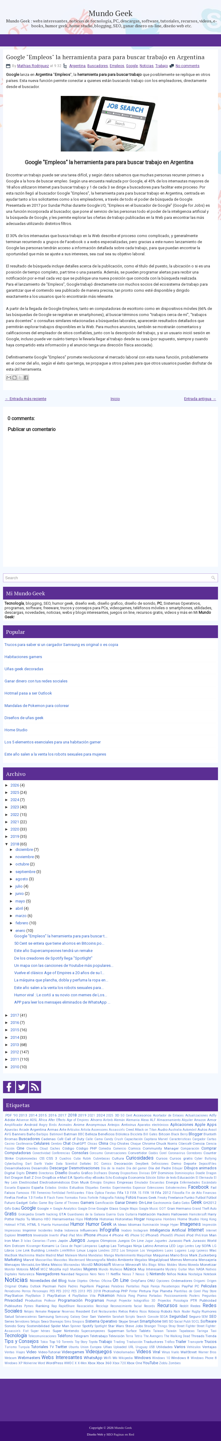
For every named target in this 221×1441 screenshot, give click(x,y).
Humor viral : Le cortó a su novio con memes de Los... (60, 995)
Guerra (111, 1214)
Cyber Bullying (205, 1159)
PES (52, 1291)
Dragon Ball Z (22, 1177)
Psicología (181, 1301)
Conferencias (61, 1153)
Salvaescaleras (26, 1317)
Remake (41, 1312)
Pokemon (106, 1295)
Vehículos (194, 1347)
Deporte (190, 1163)
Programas (94, 1300)
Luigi (191, 1250)
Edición (151, 1178)
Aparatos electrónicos (153, 1125)
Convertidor (137, 1153)
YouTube (150, 1363)
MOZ (44, 1269)
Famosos (22, 1193)
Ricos (143, 1312)
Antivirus (128, 1125)
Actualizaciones (196, 1115)
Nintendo (158, 1274)
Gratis (11, 1214)
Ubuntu (74, 1347)
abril (19, 908)
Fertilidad (58, 1193)
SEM (205, 1317)
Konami (48, 1246)
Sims (67, 1322)
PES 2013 (78, 1291)
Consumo (96, 1153)
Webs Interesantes (61, 1357)
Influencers (89, 1230)
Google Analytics (65, 1209)
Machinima (26, 1255)
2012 (15, 1052)
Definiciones (160, 1164)
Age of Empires (78, 1120)
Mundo (103, 1269)
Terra (129, 1336)
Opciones (163, 1281)
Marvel (28, 1260)
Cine (20, 1148)
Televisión (117, 1336)
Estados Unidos (56, 1188)
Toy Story (81, 1342)
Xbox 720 (119, 1363)
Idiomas (134, 1224)
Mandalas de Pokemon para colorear (37, 705)
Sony (21, 1326)
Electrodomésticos (55, 1182)
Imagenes (190, 1224)
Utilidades (164, 1347)
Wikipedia (126, 1358)
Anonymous (96, 1125)
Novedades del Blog (48, 1280)
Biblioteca (122, 1134)
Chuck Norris (166, 1143)
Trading (119, 1342)
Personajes (40, 1291)
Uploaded (120, 1347)
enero (20, 930)
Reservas (68, 1312)
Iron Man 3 (14, 1241)
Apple (200, 1124)
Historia (91, 1219)
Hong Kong (208, 1219)
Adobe (10, 1120)
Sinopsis (78, 1322)
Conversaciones (115, 1153)
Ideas (122, 1224)
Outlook (35, 1286)
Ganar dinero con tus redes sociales (36, 681)
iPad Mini (76, 1235)
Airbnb (108, 1120)
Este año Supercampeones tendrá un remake (53, 950)
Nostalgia (195, 1274)
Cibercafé (185, 1144)
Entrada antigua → (200, 398)
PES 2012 (63, 1291)
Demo (176, 1163)
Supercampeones (93, 1331)
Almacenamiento (168, 1120)
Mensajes (12, 1265)
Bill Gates (150, 1134)
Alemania (133, 1120)
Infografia (109, 1230)
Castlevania (24, 1144)
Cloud (44, 1148)
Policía (121, 1296)
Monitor (10, 1269)
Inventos (24, 1235)
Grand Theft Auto (204, 1209)
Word (41, 1363)
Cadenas (48, 1139)
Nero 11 (103, 1274)
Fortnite (93, 1198)
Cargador (199, 1139)
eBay (88, 1178)
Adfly (212, 1115)
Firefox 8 (40, 1198)
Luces (169, 1250)
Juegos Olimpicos (101, 1241)
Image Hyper (169, 1225)
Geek (196, 1202)
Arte (62, 1129)
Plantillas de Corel (187, 1291)
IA (115, 1224)
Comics (134, 1148)
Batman (70, 1134)
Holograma (154, 1219)
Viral (156, 1352)
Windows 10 (161, 1358)
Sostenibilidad (38, 1326)
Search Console (148, 1317)
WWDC (69, 1363)
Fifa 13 (123, 1193)
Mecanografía (96, 1260)
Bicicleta (136, 1134)
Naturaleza (26, 1274)
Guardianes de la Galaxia (86, 1214)
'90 (15, 1115)
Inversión (40, 1235)
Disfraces (100, 1173)
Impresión (209, 1225)
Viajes (20, 1352)
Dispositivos (129, 1173)
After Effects (57, 1120)
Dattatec (85, 1164)
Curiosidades (140, 1158)
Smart (134, 1321)
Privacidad (14, 1300)
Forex (59, 1198)
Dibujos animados (200, 1168)
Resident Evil (86, 1311)
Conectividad (41, 1153)
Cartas (211, 1139)
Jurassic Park (179, 1241)
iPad (63, 1235)
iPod (189, 1235)
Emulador (141, 1182)
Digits (20, 1173)
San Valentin (100, 1316)
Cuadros (65, 1159)
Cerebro (56, 1144)
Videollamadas (124, 1352)
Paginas (102, 1286)
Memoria (190, 1260)
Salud (9, 1316)
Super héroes (40, 1331)
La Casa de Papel (68, 1246)
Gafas (33, 1203)
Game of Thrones (66, 1203)
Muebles (76, 1269)
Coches (55, 1148)
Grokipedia (26, 1214)
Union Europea (91, 1347)
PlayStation (14, 1295)
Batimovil (56, 1134)
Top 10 (54, 1342)
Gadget (22, 1203)
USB (152, 1347)
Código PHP (86, 1148)
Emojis (96, 1182)
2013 (15, 1044)
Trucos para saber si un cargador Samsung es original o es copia (61, 644)
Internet (196, 1230)
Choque (135, 1144)
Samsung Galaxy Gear (71, 1317)
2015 (15, 1030)
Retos (123, 1311)
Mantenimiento (125, 1255)
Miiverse (118, 1265)
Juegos (77, 1240)
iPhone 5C (137, 1235)
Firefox (10, 1197)
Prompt (111, 1301)
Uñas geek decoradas (24, 669)
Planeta (166, 1291)
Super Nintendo (66, 1331)
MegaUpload (158, 1260)
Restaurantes (108, 1312)
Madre (40, 1255)
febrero (21, 923)
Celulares (42, 1143)
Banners (19, 1134)
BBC (81, 1134)
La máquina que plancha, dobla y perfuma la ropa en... (61, 980)
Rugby (196, 1312)
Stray (172, 1326)
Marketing (13, 1259)
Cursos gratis (181, 1158)
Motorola (22, 1269)
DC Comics (103, 1164)
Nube (72, 1281)
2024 (15, 799)
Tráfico (169, 1342)
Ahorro (96, 1120)
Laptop (104, 1246)
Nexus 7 (128, 1274)
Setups (35, 1322)
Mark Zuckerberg (202, 1255)
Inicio (115, 398)
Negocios (82, 1274)
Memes (176, 1260)
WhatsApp (93, 1357)
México (56, 1265)
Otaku (23, 1286)
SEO (212, 1316)
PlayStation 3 (35, 1296)
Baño (31, 1134)
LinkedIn (52, 1250)
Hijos (79, 1219)
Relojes (29, 1312)
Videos (143, 1351)
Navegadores (48, 1274)
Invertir (54, 1235)
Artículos (73, 1130)
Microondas (71, 1265)
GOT (162, 1209)
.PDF (8, 1115)
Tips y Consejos (22, 1341)
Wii (114, 1358)
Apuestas (11, 1130)
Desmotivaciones (84, 1168)
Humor (77, 1224)
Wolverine (30, 1363)
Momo (182, 1265)
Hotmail (10, 1225)
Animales (65, 1125)
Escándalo (209, 1182)
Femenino (43, 1193)
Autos (202, 1129)
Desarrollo (39, 1168)
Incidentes (45, 1230)
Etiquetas (92, 1188)
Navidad (67, 1274)
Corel (163, 1153)
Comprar (208, 1148)
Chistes (123, 1143)
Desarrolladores (17, 1168)
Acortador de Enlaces (168, 1115)
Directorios (46, 1173)
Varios (179, 1346)
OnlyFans (138, 1281)
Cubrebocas (101, 1159)
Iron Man (209, 1235)
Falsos (10, 1193)
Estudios (77, 1187)
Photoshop (111, 1291)
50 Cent (126, 1115)
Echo (109, 1178)
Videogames (73, 1352)
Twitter (61, 1346)
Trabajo (161, 66)
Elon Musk (80, 1182)
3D (117, 1115)
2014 (15, 1037)
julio (19, 886)
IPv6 (198, 1235)
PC (197, 1286)
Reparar (54, 1311)
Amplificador (14, 1125)
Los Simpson (129, 1250)
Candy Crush (113, 1139)
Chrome (148, 1143)
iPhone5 (152, 1235)
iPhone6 (179, 1235)
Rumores (209, 1311)
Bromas (11, 1139)
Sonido (10, 1326)
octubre (22, 864)
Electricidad (28, 1182)
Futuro (10, 1203)
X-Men (82, 1363)
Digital (10, 1173)
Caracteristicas (180, 1139)
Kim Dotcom (15, 1246)
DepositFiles (207, 1164)
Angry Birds (48, 1125)
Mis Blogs (149, 1265)
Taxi (213, 1331)
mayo (20, 901)
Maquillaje (144, 1255)
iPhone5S (166, 1235)
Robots (166, 1311)
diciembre (24, 849)
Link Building (34, 1250)
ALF (153, 1120)
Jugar (149, 1241)
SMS (165, 1322)
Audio (162, 1129)
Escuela (10, 1188)
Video (31, 1352)
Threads (197, 1336)
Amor (211, 1120)
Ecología (120, 1177)
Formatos (71, 1198)
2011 (15, 1059)
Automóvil (190, 1130)
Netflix (116, 1274)
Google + (44, 1208)
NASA (200, 1269)
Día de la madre (113, 1168)
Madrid (51, 1255)
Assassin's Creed (121, 1130)
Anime (78, 1125)
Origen (211, 1281)
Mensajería (207, 1260)
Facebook (198, 1187)
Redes (195, 1306)
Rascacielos (85, 1306)
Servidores (22, 1322)
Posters (194, 1296)
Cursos (161, 1158)
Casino (10, 1144)
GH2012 (209, 1203)
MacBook (11, 1255)
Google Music (148, 1209)
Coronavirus (176, 1153)
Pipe (155, 1291)
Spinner (75, 1326)
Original (10, 1286)
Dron (38, 1178)
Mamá (82, 1255)
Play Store (209, 1291)
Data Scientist (66, 1164)
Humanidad (60, 1225)
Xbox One (134, 1363)
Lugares (181, 1250)
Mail (60, 1255)
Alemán (119, 1120)
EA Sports (76, 1177)
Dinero (31, 1173)
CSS (41, 1159)
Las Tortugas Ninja (126, 1246)
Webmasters (29, 1357)
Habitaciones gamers (23, 656)
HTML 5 (33, 1224)
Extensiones (155, 1188)
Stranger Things (155, 1326)
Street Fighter (186, 1326)
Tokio (44, 1342)
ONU (151, 1281)
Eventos (105, 1188)
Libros (9, 1250)
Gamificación (104, 1203)
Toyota (93, 1342)
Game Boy (46, 1203)
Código (68, 1148)
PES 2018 (94, 1291)
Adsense (22, 1120)
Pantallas (133, 1286)
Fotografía (106, 1198)
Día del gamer (136, 1168)
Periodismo (12, 1291)
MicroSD (87, 1265)
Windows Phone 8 (203, 1358)
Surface (131, 1331)
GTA (62, 1214)
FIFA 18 (148, 1193)
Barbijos (42, 1134)
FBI (33, 1193)
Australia (175, 1130)
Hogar (139, 1219)
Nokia (182, 1274)
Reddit (184, 1306)
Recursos (167, 1305)
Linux (81, 1250)
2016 (15, 1022)
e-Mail (62, 1177)
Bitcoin (164, 1134)
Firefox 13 (24, 1197)
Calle (89, 1139)
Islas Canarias (35, 1241)
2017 (15, 1015)
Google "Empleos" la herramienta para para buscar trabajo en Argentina (105, 57)
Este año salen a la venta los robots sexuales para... (59, 987)
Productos (33, 1300)
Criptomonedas (26, 1159)
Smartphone (150, 1321)
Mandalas (95, 1255)
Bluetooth (209, 1134)
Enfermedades (190, 1182)
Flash (51, 1198)
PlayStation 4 (58, 1295)
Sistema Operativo (101, 1321)
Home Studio (16, 730)
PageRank (87, 1286)
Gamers (87, 1202)
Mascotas (60, 1260)
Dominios (166, 1173)
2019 (15, 836)
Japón (63, 1241)
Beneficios (106, 1134)
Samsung (46, 1316)
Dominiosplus (184, 1173)
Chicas (92, 1144)
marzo (21, 915)
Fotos (131, 1197)
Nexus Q (141, 1274)
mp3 (65, 1269)
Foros (83, 1198)
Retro (133, 1311)
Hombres (169, 1219)
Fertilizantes (75, 1193)
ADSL (33, 1120)
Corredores (194, 1153)
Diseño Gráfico (81, 1173)
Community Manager (161, 1148)
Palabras (117, 1286)
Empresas (125, 1182)
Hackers (163, 1214)
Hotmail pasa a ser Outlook (28, 693)
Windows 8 (180, 1358)
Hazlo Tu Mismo (29, 1219)
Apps (211, 1124)
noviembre (24, 857)
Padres (73, 1286)
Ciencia (199, 1143)
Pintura (145, 1291)
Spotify (87, 1326)
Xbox (92, 1363)
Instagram (140, 1230)
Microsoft (102, 1264)
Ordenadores (181, 1281)
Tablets (145, 1331)
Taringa (202, 1331)
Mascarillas (44, 1260)
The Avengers (153, 1336)
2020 (15, 829)
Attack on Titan (146, 1130)
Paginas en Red (124, 1434)
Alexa (145, 1120)
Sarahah (118, 1317)
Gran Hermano (179, 1208)
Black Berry (179, 1134)
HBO (47, 1219)
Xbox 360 (104, 1363)
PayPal (187, 1286)
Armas (52, 1129)
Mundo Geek (110, 13)
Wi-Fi (107, 1358)
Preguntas (209, 1296)
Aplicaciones (181, 1124)
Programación (70, 1300)
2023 (15, 807)
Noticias (147, 66)
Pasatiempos (170, 1286)
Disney (114, 1173)
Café (60, 1139)
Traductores (153, 1342)
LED (172, 1246)
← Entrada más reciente (25, 398)
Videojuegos (99, 1351)
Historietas (124, 1219)
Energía (172, 1182)
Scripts (130, 1317)
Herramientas (63, 1219)
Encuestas (157, 1182)
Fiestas (110, 1193)
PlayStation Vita (84, 1296)
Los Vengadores (152, 1250)
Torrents (67, 1342)
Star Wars (116, 1326)
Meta (45, 1265)
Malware (71, 1255)
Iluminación (150, 1225)
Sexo (45, 1321)
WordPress (54, 1363)
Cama (98, 1139)
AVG (8, 1134)
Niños (171, 1274)
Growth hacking (46, 1214)
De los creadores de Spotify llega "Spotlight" (53, 958)
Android (30, 1125)
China (103, 1143)
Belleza (91, 1134)
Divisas (144, 1173)
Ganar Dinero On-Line (133, 1202)
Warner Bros (207, 1352)
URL (131, 1347)
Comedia (105, 1148)
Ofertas (94, 1281)
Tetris (138, 1336)
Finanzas (209, 1193)
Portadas (155, 1296)
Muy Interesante (151, 1269)
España (37, 1187)
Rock (177, 1312)
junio (19, 893)
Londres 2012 (108, 1250)
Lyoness (202, 1250)
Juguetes (160, 1241)
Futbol (201, 1197)
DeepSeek (142, 1164)
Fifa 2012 (163, 1193)
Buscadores (97, 66)
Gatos (185, 1203)
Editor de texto (167, 1178)
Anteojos (114, 1125)
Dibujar (177, 1168)
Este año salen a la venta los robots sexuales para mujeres (55, 754)
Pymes (29, 1306)
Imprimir (29, 1230)
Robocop (154, 1312)
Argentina (77, 66)
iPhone (90, 1235)
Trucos (210, 1341)
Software (208, 1321)
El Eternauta (204, 1178)
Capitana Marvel (156, 1139)
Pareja (155, 1286)
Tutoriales (39, 1346)
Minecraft (133, 1265)
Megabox (141, 1260)
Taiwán (171, 1331)
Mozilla (55, 1269)
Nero (93, 1274)
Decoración (123, 1163)
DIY (154, 1173)
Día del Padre (159, 1168)
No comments (188, 66)
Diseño (61, 1173)
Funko (189, 1197)
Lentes (189, 1246)
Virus (166, 1352)
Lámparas (90, 1246)
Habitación (147, 1214)
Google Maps (128, 1209)
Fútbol (211, 1197)
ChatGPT (79, 1143)
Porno (142, 1295)
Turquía (24, 1347)
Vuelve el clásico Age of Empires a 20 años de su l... (59, 972)
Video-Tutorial (49, 1352)
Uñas (107, 1347)
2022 (15, 814)
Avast (212, 1130)
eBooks (99, 1177)
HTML (21, 1225)
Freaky (162, 1198)
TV (52, 1347)
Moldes (172, 1265)
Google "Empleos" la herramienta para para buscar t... (60, 936)
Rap (54, 1306)
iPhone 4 (104, 1235)
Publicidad (208, 1300)
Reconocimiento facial (126, 1306)
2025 (15, 792)
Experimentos (122, 1188)
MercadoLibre (31, 1265)
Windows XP (13, 1363)
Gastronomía (162, 1203)
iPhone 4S (120, 1235)
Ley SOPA (203, 1246)
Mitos (162, 1265)
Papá (145, 1286)
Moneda (193, 1265)
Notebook (209, 1274)
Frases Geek (146, 1197)
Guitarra (131, 1214)
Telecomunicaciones (42, 1336)
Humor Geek (99, 1224)
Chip (112, 1144)
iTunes (52, 1241)
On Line (121, 1280)
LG (214, 1246)
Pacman (49, 1286)
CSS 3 (51, 1158)
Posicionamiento (175, 1296)
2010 (15, 1067)
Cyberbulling (14, 1164)
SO (171, 1321)
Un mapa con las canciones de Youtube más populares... (63, 965)
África (43, 1120)
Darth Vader (43, 1164)
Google (132, 66)
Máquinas (161, 1255)
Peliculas (208, 1286)
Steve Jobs (134, 1326)
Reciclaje (102, 1306)
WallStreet (188, 1352)
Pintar (133, 1291)
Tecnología (16, 1335)
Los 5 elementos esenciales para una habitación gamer (53, 742)
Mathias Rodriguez (33, 66)
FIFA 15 (135, 1193)
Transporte (195, 1342)
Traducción (134, 1342)
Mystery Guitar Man (180, 1269)
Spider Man (60, 1326)
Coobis (153, 1153)
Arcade (24, 1130)
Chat (67, 1143)
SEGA (164, 1317)
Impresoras (13, 1230)
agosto (21, 879)
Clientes (32, 1148)
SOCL (196, 1322)
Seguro (194, 1316)
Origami (199, 1281)
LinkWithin (67, 1250)
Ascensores (99, 1130)
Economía (136, 1177)
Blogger (196, 1134)
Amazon (200, 1120)
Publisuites (13, 1306)
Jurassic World (204, 1241)
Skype (123, 1321)
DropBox (49, 1177)
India (58, 1230)
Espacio (23, 1187)
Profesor (50, 1301)
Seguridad (178, 1316)
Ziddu (163, 1363)
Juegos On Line (131, 1241)
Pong (131, 1296)
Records (149, 1306)
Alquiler (187, 1120)
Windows (142, 1357)
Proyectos (164, 1301)
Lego (180, 1246)
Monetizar (208, 1265)
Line (19, 1250)
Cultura (118, 1158)
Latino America (155, 1246)
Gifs (8, 1208)
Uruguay (141, 1347)
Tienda (210, 1336)
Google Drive (87, 1209)
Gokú (16, 1208)
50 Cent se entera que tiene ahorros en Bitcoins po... (59, 943)
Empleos (117, 66)
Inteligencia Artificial (168, 1230)
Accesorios (142, 1115)
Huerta (46, 1225)
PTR (193, 1300)
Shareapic (56, 1322)
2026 (15, 785)
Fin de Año (194, 1193)
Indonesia (71, 1230)
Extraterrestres (176, 1188)
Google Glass (107, 1208)
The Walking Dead (177, 1336)
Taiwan (158, 1331)
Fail (213, 1187)
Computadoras (18, 1152)
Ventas (10, 1352)
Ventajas (209, 1347)
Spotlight (101, 1326)
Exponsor (139, 1188)
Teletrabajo (99, 1336)
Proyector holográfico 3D (137, 1301)
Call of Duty (74, 1139)
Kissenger (33, 1246)
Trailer (181, 1341)
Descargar (59, 1168)
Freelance (176, 1197)
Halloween (179, 1214)
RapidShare (67, 1306)
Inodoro (126, 1230)
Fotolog (120, 1198)
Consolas (80, 1152)
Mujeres (90, 1269)
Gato (176, 1203)
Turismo (11, 1347)
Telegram (81, 1336)
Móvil (34, 1269)
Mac (213, 1250)
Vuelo (175, 1352)
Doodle (200, 1173)
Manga (109, 1255)
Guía (120, 1214)
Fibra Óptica (95, 1193)
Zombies (174, 1363)
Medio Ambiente (120, 1260)
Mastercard (77, 1260)
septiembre (25, 871)
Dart (28, 1164)
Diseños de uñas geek (24, 717)
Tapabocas (187, 1331)
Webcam (11, 1358)
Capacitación (133, 1139)
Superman (116, 1331)
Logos (92, 1250)
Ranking (42, 1306)
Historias (106, 1219)
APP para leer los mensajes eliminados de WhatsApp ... (62, 1002)
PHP (124, 1291)
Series (9, 1321)
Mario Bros (179, 1255)
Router (186, 1312)
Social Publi (182, 1322)
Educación (186, 1177)
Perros (26, 1291)
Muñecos (116, 1269)
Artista (85, 1130)
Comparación (189, 1148)
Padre (62, 1286)
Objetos (82, 1281)
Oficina (106, 1281)
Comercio (119, 1148)
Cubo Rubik (82, 1159)
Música (130, 1269)
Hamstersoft (197, 1214)
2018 (15, 844)
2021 (15, 822)
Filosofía (178, 1193)
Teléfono (65, 1336)
